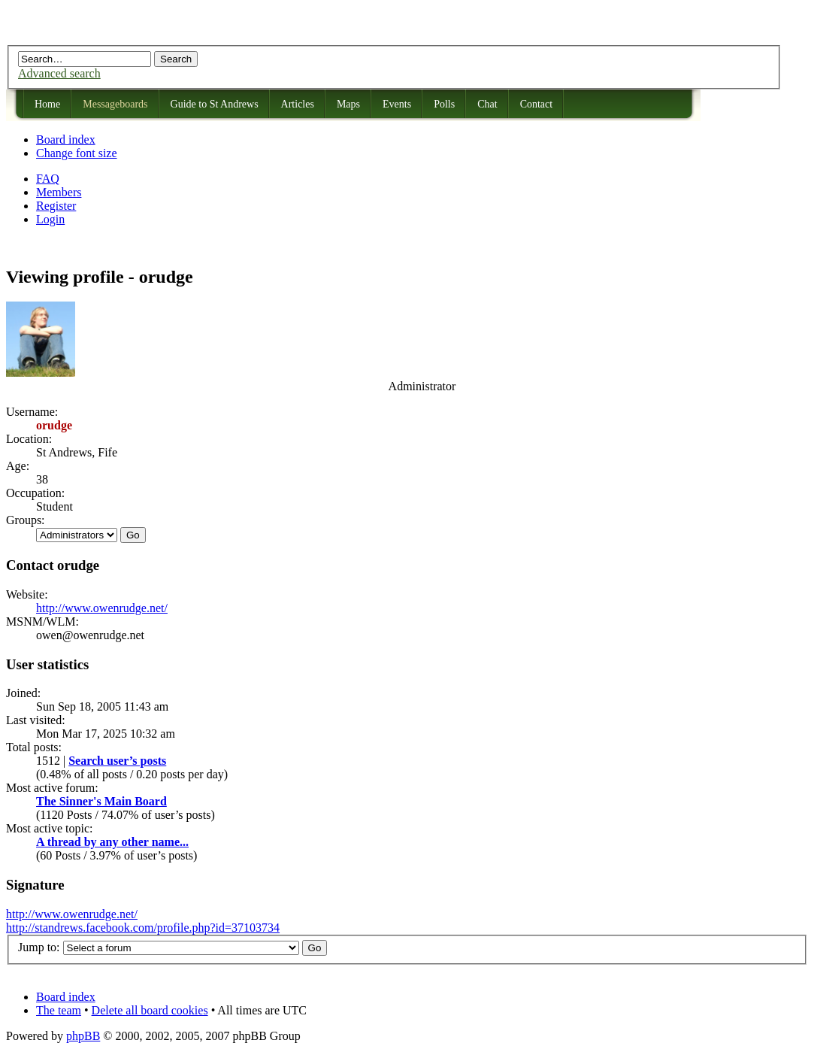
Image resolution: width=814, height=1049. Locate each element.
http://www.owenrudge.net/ (102, 608)
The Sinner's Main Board (101, 801)
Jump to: (39, 947)
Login (50, 219)
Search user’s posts (117, 760)
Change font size (76, 153)
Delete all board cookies (150, 1010)
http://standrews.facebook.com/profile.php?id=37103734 (143, 927)
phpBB (83, 1035)
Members (58, 192)
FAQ (47, 178)
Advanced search (59, 73)
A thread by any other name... (112, 841)
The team (58, 1010)
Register (56, 205)
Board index (65, 139)
